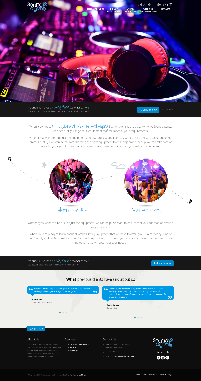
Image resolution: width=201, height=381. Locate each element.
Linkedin (167, 358)
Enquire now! (148, 109)
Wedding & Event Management (148, 10)
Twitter (163, 358)
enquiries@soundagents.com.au (123, 356)
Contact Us (166, 10)
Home (89, 10)
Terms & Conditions (150, 375)
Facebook (158, 358)
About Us (99, 10)
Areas (137, 375)
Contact (163, 375)
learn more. (169, 109)
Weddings (74, 350)
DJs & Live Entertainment (114, 10)
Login (170, 375)
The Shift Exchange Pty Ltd (76, 375)
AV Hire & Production (130, 10)
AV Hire (73, 347)
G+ (132, 375)
